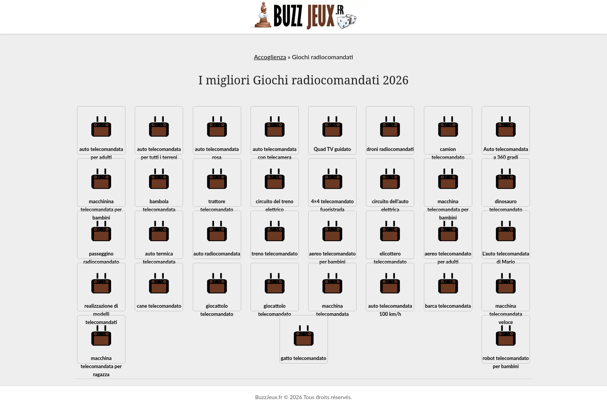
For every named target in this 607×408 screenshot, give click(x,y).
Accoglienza (270, 56)
